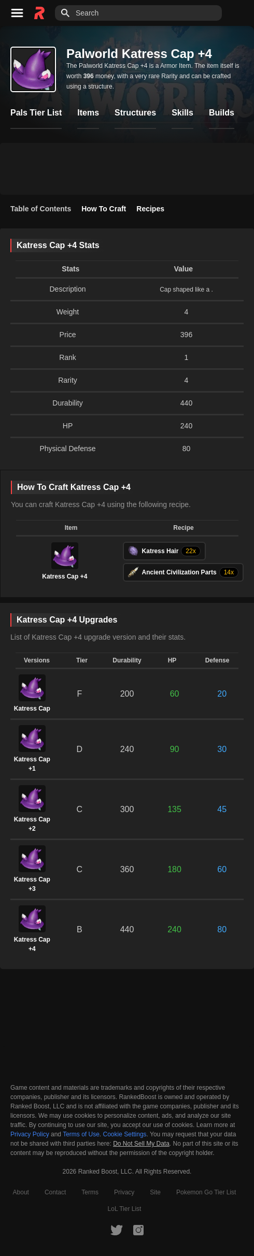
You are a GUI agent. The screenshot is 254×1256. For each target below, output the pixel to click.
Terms (89, 1192)
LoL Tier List (125, 1208)
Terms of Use (81, 1134)
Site (155, 1192)
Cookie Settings (125, 1134)
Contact (55, 1192)
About (21, 1192)
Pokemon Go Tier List (206, 1192)
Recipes (150, 208)
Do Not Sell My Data (141, 1143)
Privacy (124, 1192)
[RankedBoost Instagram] (138, 1229)
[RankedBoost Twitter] (116, 1229)
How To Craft (103, 208)
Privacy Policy (29, 1134)
